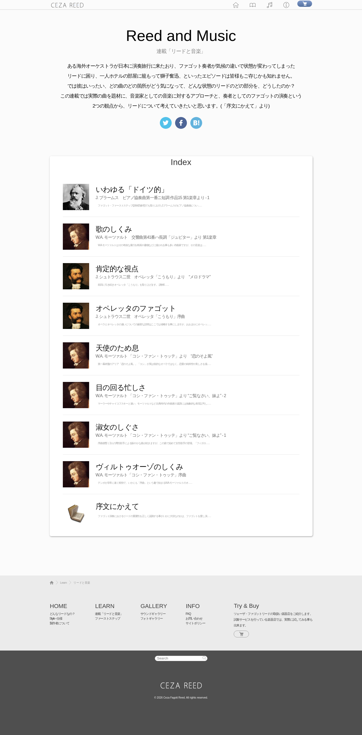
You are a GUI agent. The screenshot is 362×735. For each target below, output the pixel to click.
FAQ (188, 614)
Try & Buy (246, 606)
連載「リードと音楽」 (109, 614)
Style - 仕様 (56, 618)
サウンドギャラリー (153, 614)
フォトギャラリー (151, 618)
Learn (63, 582)
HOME (58, 606)
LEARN (104, 606)
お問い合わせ (194, 618)
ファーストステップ (107, 618)
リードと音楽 (81, 582)
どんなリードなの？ (62, 614)
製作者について (59, 623)
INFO (193, 606)
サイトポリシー (195, 623)
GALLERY (154, 606)
